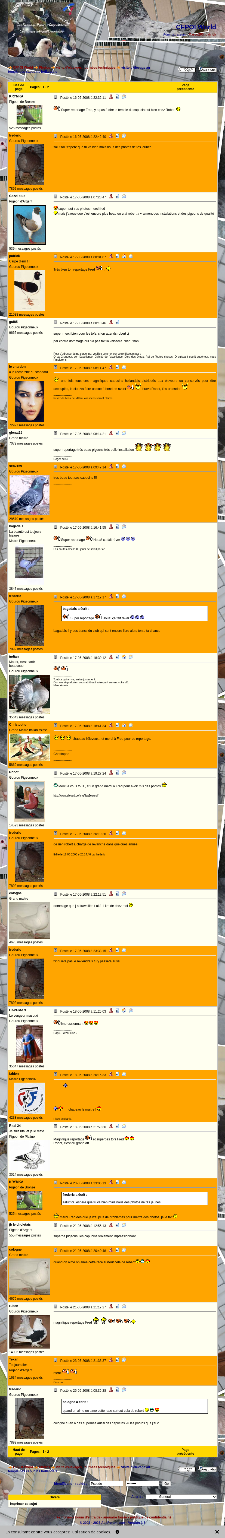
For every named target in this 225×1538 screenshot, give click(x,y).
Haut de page (19, 1451)
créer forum (63, 1517)
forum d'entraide (87, 1517)
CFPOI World (23, 67)
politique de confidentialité (150, 1517)
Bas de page (18, 87)
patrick (210, 34)
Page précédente (185, 87)
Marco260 (196, 34)
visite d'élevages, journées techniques (85, 67)
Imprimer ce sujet (23, 1504)
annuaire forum (115, 1517)
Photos (44, 67)
